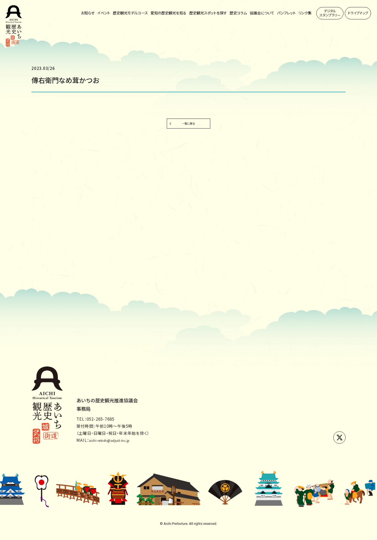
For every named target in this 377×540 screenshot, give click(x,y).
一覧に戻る (188, 126)
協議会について (262, 13)
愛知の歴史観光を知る (168, 13)
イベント (103, 13)
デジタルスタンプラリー (330, 13)
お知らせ (88, 13)
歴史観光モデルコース (130, 13)
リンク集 (305, 13)
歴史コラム (238, 13)
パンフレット (286, 13)
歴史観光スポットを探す (208, 13)
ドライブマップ (358, 12)
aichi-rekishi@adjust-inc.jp (118, 440)
